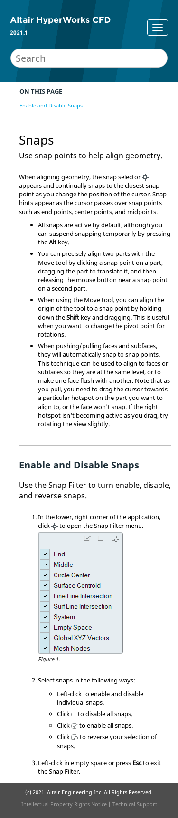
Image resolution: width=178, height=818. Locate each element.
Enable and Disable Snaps (51, 105)
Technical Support (134, 804)
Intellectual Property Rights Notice (64, 804)
